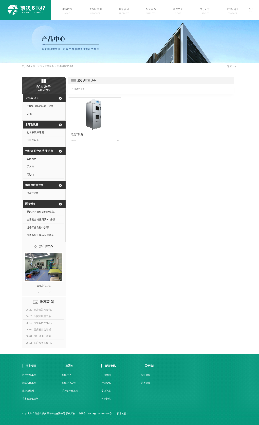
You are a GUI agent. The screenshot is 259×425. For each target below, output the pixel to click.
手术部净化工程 (70, 390)
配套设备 (49, 66)
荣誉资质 (145, 382)
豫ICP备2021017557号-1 (101, 413)
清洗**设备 (79, 89)
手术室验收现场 (30, 398)
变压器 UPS (32, 98)
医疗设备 (30, 203)
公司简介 (145, 374)
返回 (231, 66)
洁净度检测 (28, 390)
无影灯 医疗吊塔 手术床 (39, 150)
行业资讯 (106, 382)
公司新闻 (106, 374)
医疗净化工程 (44, 285)
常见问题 (106, 390)
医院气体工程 (29, 382)
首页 (39, 66)
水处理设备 (31, 124)
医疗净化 (66, 374)
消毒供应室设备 (65, 66)
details (74, 140)
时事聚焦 (106, 398)
